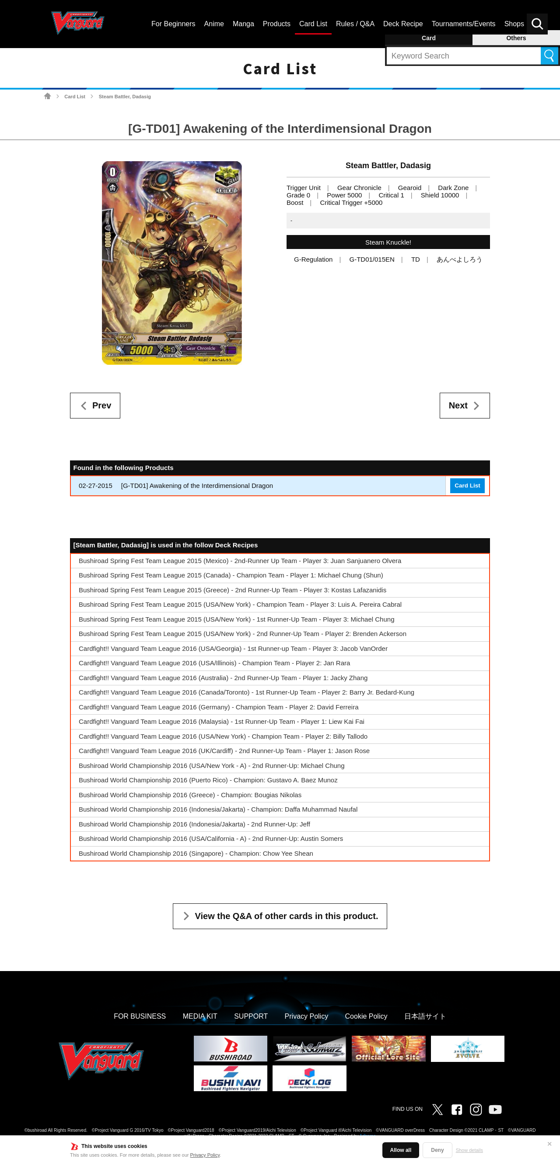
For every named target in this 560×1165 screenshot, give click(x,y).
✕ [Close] (549, 1144)
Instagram (476, 1109)
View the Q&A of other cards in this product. (286, 916)
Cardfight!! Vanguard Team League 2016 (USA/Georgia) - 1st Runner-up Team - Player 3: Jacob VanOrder (233, 648)
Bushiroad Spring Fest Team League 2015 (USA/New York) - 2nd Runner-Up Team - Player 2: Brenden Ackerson (242, 633)
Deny (437, 1150)
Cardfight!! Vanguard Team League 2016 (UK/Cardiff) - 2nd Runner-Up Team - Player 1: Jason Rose (224, 750)
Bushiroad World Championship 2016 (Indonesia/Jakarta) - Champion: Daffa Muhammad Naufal (218, 809)
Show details (469, 1150)
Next (458, 405)
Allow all (401, 1150)
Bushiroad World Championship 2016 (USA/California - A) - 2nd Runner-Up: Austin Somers (211, 838)
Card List (74, 96)
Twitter (437, 1109)
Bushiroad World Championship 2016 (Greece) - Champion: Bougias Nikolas (190, 795)
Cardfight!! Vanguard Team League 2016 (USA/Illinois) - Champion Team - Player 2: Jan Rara (214, 663)
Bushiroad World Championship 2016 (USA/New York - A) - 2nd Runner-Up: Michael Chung (212, 765)
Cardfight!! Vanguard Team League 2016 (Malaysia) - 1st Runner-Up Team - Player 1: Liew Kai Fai (221, 721)
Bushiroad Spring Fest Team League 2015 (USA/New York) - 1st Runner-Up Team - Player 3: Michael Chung (236, 619)
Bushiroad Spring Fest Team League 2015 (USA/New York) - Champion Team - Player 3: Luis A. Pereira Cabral (240, 604)
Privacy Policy (205, 1155)
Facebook (457, 1109)
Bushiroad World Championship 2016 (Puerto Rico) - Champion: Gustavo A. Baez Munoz (208, 780)
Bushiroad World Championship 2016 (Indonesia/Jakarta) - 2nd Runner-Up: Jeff (194, 824)
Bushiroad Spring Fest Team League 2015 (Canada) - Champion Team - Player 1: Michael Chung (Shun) (231, 575)
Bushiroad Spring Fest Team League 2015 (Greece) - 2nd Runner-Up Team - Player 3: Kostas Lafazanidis (232, 590)
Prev (101, 405)
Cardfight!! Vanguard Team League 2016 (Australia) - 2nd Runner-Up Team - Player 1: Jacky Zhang (223, 677)
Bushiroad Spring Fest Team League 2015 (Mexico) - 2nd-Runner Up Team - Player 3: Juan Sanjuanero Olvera (240, 560)
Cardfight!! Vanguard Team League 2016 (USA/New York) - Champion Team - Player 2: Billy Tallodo (223, 736)
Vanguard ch (495, 1109)
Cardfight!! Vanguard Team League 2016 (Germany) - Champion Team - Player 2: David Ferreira (218, 707)
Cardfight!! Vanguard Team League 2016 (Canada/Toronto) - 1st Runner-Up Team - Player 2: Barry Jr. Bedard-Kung (246, 692)
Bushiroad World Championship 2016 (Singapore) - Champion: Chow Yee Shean (196, 853)
